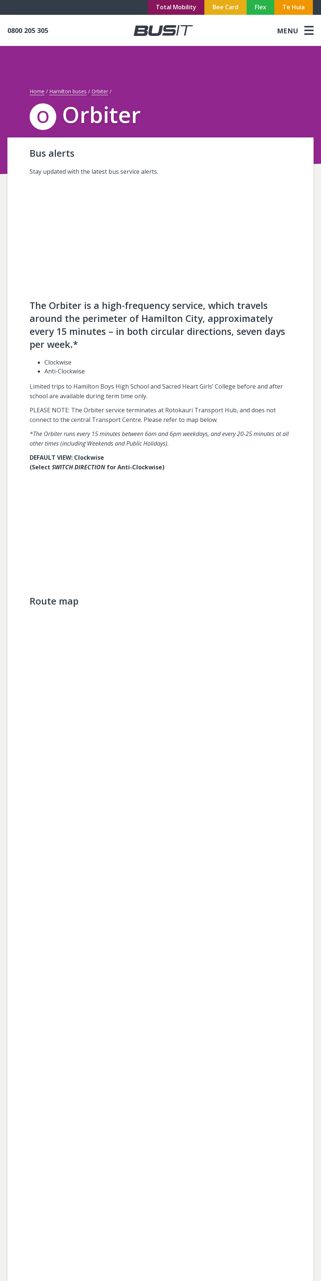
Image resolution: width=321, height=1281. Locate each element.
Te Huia (293, 7)
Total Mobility (176, 7)
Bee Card (225, 7)
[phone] (44, 31)
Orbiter (99, 91)
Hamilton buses (68, 91)
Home (37, 91)
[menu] (295, 30)
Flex (260, 7)
